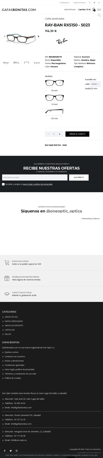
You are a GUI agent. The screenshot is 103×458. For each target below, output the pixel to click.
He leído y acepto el (14, 184)
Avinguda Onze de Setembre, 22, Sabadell (32, 431)
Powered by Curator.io (91, 218)
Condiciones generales (14, 365)
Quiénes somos (80, 2)
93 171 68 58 (19, 436)
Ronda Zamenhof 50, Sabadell (27, 415)
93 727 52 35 (19, 419)
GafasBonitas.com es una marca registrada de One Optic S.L (28, 347)
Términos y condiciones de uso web (20, 373)
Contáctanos (64, 2)
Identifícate (70, 9)
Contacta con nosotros (15, 356)
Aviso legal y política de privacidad (19, 369)
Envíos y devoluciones (14, 360)
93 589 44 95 (19, 403)
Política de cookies (13, 378)
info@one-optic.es (19, 440)
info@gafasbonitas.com (21, 407)
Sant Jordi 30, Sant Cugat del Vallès (29, 399)
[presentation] (5, 36)
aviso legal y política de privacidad (37, 184)
